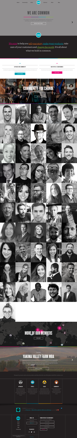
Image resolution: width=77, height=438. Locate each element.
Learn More (20, 73)
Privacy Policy (32, 436)
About (18, 2)
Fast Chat (57, 72)
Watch (38, 96)
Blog (59, 2)
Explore (38, 338)
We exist (13, 43)
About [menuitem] (18, 421)
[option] (38, 18)
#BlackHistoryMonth (36, 410)
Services (45, 2)
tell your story (35, 43)
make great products (53, 43)
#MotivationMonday (46, 410)
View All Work (38, 368)
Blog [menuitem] (18, 427)
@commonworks (30, 408)
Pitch (52, 2)
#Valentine (28, 410)
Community (24, 2)
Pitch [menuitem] (18, 425)
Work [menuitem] (18, 423)
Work (31, 2)
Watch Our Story (38, 23)
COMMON (24, 408)
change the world (45, 47)
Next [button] (72, 21)
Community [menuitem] (18, 429)
